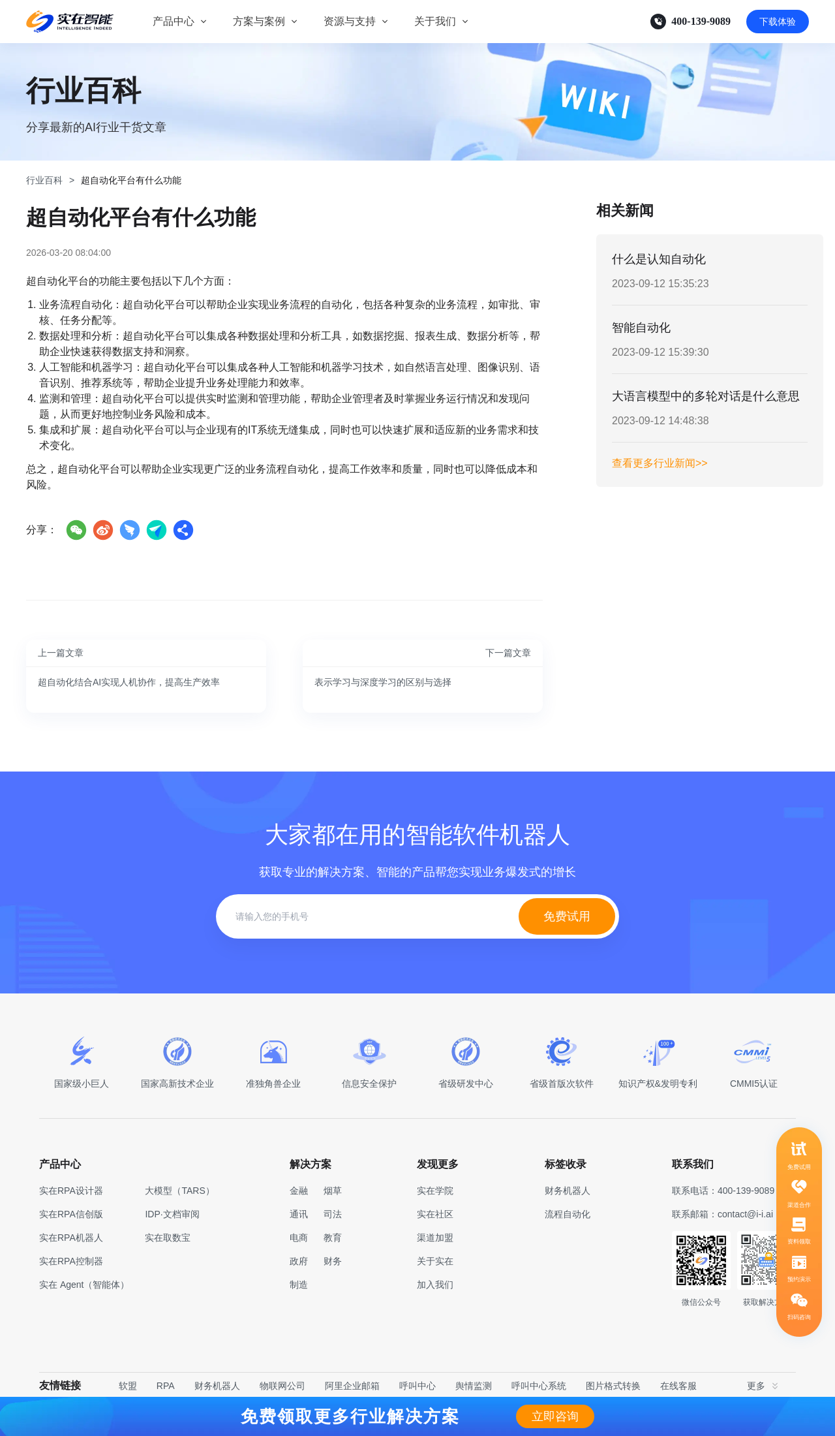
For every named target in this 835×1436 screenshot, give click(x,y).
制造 (299, 1284)
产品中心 (173, 21)
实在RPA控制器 (71, 1261)
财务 (333, 1261)
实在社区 (435, 1214)
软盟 (128, 1386)
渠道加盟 (435, 1237)
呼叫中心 (417, 1386)
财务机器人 (217, 1386)
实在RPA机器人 (71, 1237)
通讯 (299, 1214)
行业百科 (44, 180)
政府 (299, 1261)
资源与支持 (350, 21)
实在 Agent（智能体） (84, 1284)
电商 (299, 1237)
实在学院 (435, 1190)
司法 (333, 1214)
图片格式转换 (613, 1386)
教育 (333, 1237)
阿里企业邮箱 (352, 1386)
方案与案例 (259, 21)
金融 (299, 1190)
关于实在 (435, 1261)
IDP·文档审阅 (172, 1214)
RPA (166, 1386)
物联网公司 (282, 1386)
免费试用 (566, 916)
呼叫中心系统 (538, 1386)
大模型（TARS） (179, 1190)
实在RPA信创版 (71, 1214)
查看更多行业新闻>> (660, 463)
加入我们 (435, 1284)
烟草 (333, 1190)
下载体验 (777, 21)
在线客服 (678, 1386)
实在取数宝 (167, 1237)
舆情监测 (473, 1386)
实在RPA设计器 (71, 1190)
